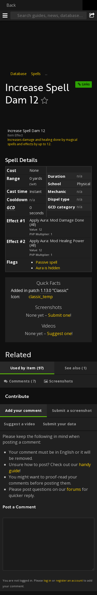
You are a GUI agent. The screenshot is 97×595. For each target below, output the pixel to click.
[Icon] (14, 117)
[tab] (27, 368)
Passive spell (46, 262)
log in (47, 580)
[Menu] (5, 15)
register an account (69, 580)
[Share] (92, 15)
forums (74, 489)
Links (86, 84)
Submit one (59, 315)
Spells (36, 73)
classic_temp (37, 296)
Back (11, 5)
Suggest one (59, 333)
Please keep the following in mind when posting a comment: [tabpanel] (48, 511)
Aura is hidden (48, 267)
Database (18, 73)
